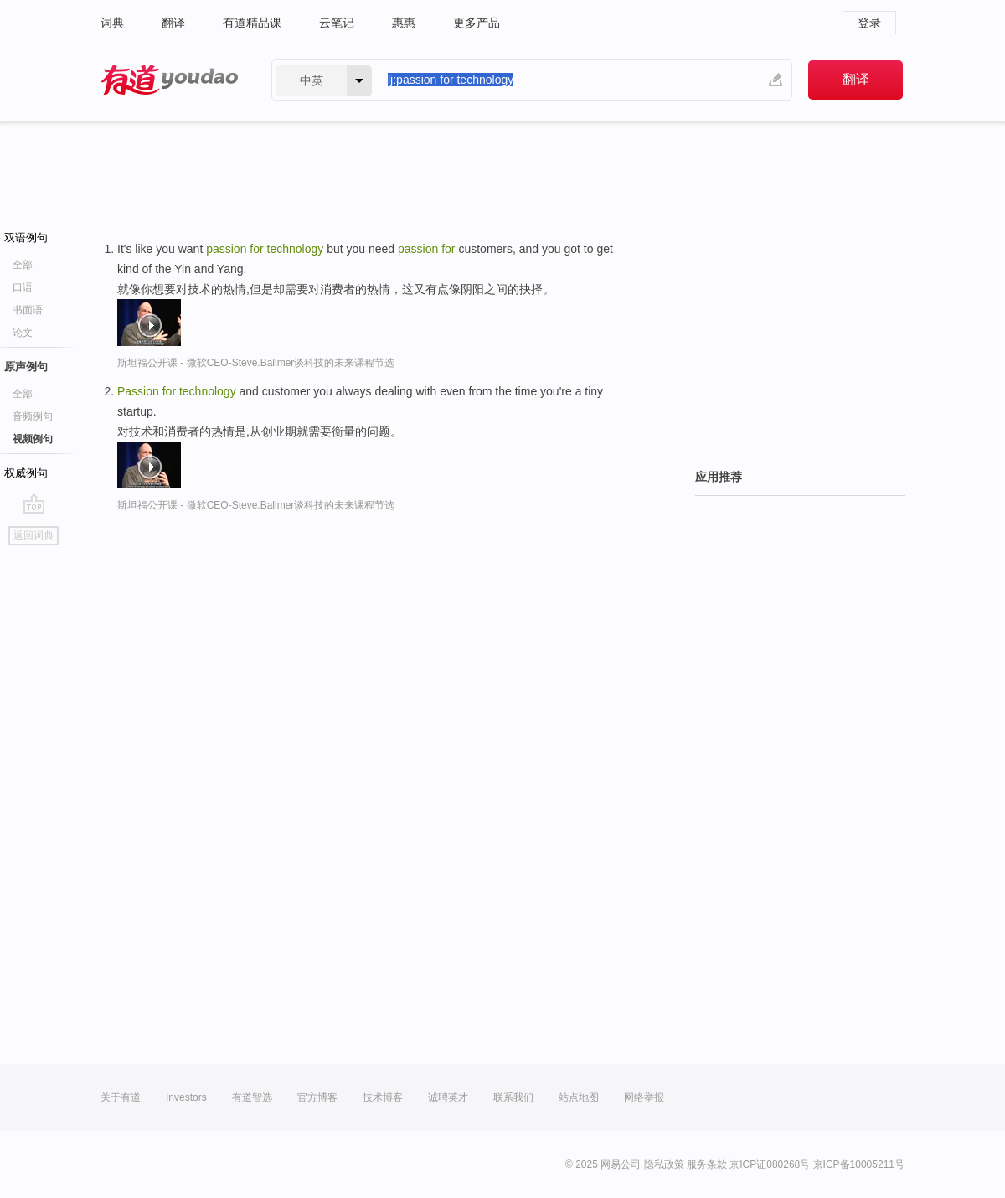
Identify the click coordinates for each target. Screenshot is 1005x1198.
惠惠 (403, 22)
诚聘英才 (448, 1097)
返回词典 (33, 535)
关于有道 (120, 1097)
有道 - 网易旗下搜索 (169, 80)
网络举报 (644, 1097)
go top (33, 503)
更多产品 (476, 22)
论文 (23, 332)
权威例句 (26, 473)
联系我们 (513, 1097)
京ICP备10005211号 (858, 1164)
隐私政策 (664, 1164)
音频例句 (33, 416)
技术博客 (383, 1097)
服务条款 (707, 1164)
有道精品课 (252, 22)
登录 (869, 22)
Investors (186, 1097)
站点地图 (579, 1097)
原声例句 (26, 366)
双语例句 (26, 237)
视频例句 (33, 439)
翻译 (173, 22)
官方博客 (317, 1097)
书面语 (28, 310)
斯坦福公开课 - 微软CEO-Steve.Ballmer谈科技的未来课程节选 (255, 363)
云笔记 (336, 22)
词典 (112, 22)
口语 (23, 287)
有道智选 (252, 1097)
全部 (23, 265)
